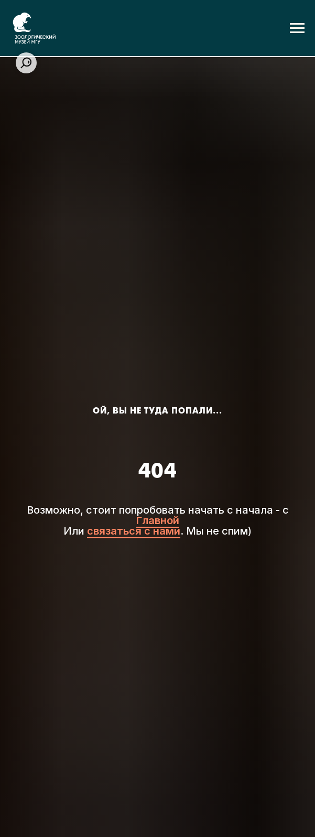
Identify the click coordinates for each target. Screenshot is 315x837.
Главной (157, 520)
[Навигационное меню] (297, 28)
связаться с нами (133, 531)
